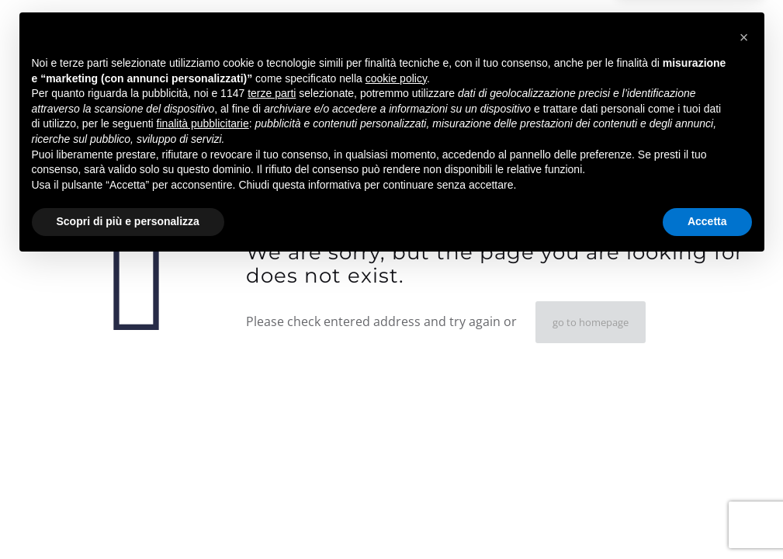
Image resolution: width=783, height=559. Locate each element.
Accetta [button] (707, 516)
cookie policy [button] (396, 373)
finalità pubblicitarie (203, 418)
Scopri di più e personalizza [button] (128, 516)
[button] (744, 332)
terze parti (272, 388)
